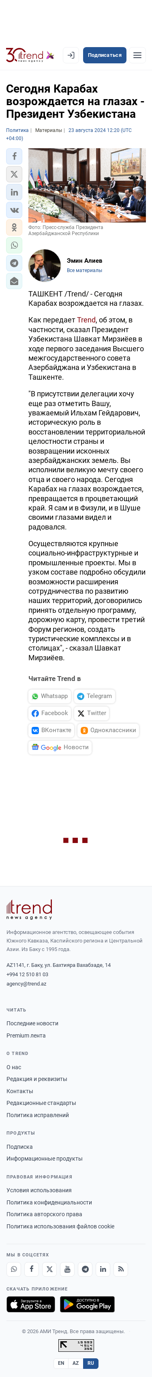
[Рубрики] (137, 55)
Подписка (19, 1147)
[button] (14, 156)
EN (61, 1363)
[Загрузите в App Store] (30, 1304)
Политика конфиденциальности (49, 1202)
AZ (76, 1363)
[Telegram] (85, 1269)
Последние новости (32, 1023)
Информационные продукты (44, 1158)
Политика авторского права (44, 1214)
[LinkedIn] (103, 1269)
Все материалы (84, 270)
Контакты (19, 1091)
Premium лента (26, 1035)
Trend (86, 320)
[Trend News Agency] (29, 909)
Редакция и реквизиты (36, 1079)
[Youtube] (67, 1269)
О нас (13, 1067)
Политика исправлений (37, 1115)
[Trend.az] (30, 55)
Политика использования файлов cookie (60, 1226)
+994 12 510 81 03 (27, 974)
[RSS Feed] (120, 1269)
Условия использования (39, 1190)
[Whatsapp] (13, 1269)
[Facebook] (31, 1269)
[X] (49, 1269)
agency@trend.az (26, 984)
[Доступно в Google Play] (87, 1304)
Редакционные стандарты (41, 1103)
